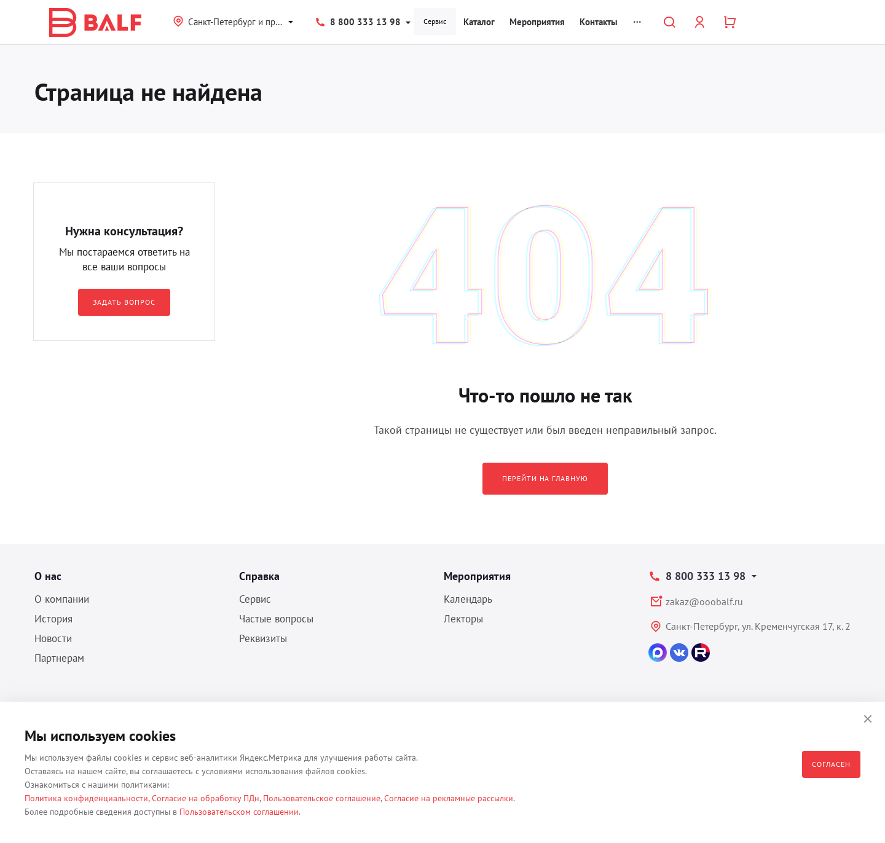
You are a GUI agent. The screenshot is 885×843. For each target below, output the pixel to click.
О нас (47, 576)
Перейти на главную (545, 478)
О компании (61, 599)
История (53, 618)
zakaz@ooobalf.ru (704, 601)
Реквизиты (263, 638)
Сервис (434, 21)
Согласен (831, 764)
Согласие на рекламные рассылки (448, 798)
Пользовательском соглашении (239, 811)
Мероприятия (537, 22)
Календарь (468, 599)
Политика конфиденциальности (86, 798)
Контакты (599, 22)
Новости (53, 638)
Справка (259, 576)
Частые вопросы (276, 618)
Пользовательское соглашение (321, 798)
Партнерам (59, 658)
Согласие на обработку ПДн (205, 798)
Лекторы (463, 618)
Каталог (479, 22)
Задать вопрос (124, 302)
